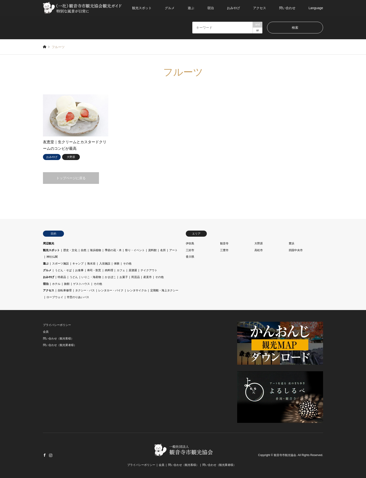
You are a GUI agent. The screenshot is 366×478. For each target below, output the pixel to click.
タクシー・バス (85, 290)
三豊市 (224, 250)
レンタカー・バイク (110, 290)
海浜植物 (95, 250)
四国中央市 (296, 250)
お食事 (79, 270)
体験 (117, 263)
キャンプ (78, 263)
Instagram (50, 455)
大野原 (258, 243)
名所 (163, 250)
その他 (127, 263)
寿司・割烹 (94, 270)
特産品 (62, 277)
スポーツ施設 (60, 263)
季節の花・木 (113, 250)
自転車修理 (65, 290)
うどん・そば (63, 270)
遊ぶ (191, 8)
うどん (74, 277)
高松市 (258, 250)
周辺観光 (48, 243)
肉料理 (109, 270)
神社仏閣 (52, 256)
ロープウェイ (54, 297)
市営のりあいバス (78, 297)
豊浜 (291, 243)
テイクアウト (149, 270)
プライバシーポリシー (57, 325)
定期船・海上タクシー (164, 290)
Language (316, 8)
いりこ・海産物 (91, 277)
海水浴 (91, 263)
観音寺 (224, 243)
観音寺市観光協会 (285, 455)
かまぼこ (110, 277)
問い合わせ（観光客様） (58, 338)
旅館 (67, 283)
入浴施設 (104, 263)
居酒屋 (133, 270)
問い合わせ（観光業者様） (60, 345)
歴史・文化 (70, 250)
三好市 (190, 250)
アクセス (259, 8)
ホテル (56, 283)
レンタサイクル (137, 290)
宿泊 (210, 8)
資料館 (152, 250)
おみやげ (233, 8)
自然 (83, 250)
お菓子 (124, 277)
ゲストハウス (81, 283)
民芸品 (135, 277)
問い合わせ (287, 8)
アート (173, 250)
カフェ (121, 270)
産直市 (147, 277)
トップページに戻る (71, 178)
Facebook (44, 455)
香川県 (190, 256)
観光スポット (142, 8)
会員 (46, 331)
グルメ (170, 8)
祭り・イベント (135, 250)
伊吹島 (190, 243)
